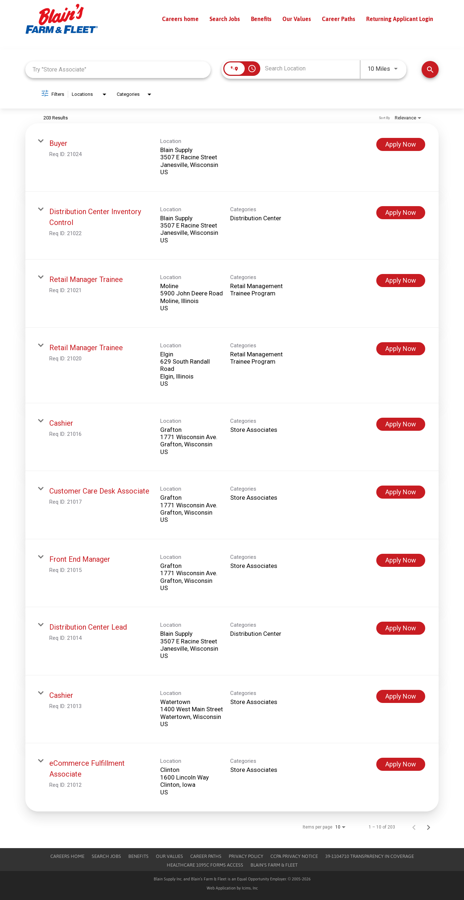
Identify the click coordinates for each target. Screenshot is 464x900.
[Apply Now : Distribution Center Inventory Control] (400, 212)
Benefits (261, 19)
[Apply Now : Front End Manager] (400, 560)
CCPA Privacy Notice (294, 856)
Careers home (180, 19)
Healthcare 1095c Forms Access (205, 865)
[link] (232, 157)
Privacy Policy (246, 856)
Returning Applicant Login (399, 19)
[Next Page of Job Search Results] (428, 827)
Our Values (296, 19)
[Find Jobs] (430, 69)
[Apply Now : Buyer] (400, 144)
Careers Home (67, 856)
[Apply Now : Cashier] (400, 424)
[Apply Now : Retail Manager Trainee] (400, 280)
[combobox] (118, 69)
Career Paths (338, 19)
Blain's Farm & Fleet (274, 865)
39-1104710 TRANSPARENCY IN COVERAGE (369, 856)
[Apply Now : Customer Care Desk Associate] (400, 492)
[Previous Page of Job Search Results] (414, 827)
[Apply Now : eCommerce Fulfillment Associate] (400, 764)
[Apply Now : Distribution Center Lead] (400, 628)
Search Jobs (225, 19)
